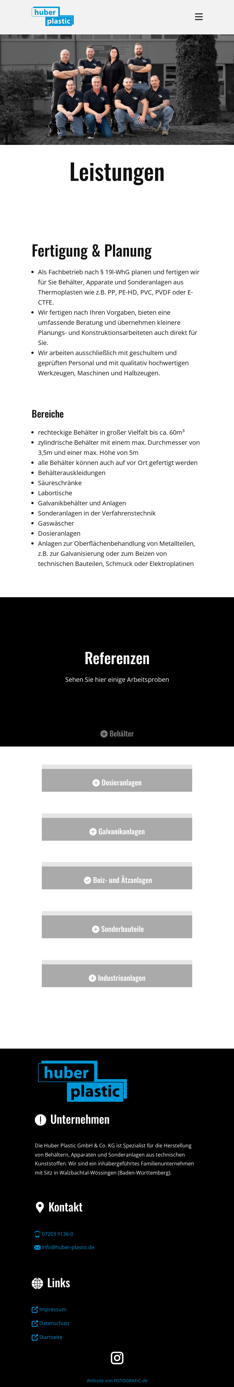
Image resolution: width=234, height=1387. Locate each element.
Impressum (49, 1309)
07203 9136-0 (53, 1233)
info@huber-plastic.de (64, 1247)
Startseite (47, 1337)
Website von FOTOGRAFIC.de (117, 1381)
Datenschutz (51, 1323)
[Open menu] (199, 17)
